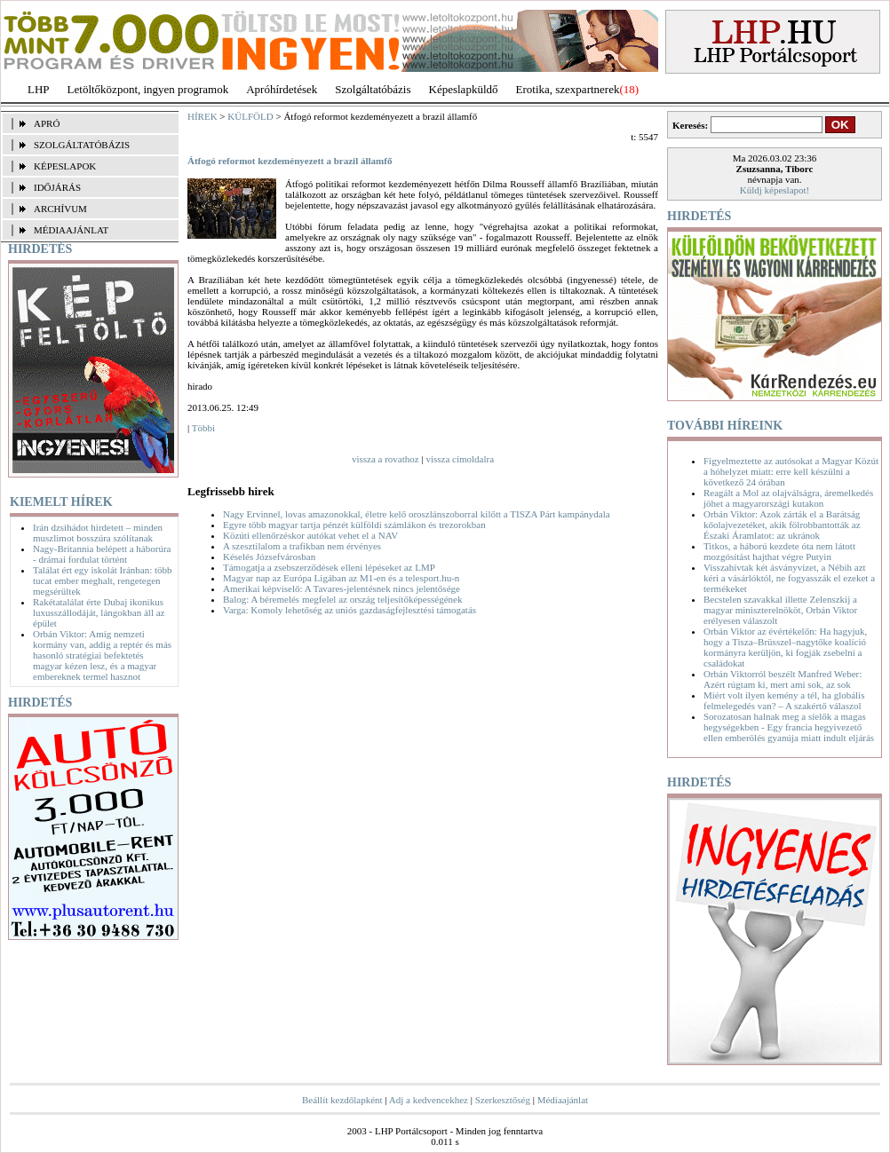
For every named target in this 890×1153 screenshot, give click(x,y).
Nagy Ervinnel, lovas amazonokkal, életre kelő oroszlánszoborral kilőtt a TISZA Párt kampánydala (416, 514)
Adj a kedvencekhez (428, 1099)
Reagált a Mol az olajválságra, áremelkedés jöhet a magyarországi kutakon (788, 498)
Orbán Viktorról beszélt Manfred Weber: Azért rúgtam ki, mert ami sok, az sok (782, 679)
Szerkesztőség (502, 1099)
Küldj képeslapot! (775, 190)
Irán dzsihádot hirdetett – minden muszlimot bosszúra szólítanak (98, 532)
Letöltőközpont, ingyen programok (148, 89)
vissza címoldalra (459, 459)
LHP (39, 89)
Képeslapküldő (463, 89)
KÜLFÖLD (250, 116)
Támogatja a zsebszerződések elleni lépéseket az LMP (329, 567)
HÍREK (202, 116)
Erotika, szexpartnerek (568, 89)
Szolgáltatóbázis (372, 89)
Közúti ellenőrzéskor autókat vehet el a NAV (310, 535)
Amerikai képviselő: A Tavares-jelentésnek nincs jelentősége (341, 588)
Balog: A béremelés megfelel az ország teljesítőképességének (342, 599)
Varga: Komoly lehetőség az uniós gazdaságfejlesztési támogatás (349, 609)
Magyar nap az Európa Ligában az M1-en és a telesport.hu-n (341, 578)
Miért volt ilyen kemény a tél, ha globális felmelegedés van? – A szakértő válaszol (783, 700)
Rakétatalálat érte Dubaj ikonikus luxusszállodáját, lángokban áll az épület (98, 612)
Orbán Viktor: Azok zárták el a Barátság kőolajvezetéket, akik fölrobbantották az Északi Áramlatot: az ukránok (782, 525)
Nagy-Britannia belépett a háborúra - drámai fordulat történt (102, 554)
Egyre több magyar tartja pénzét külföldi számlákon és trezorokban (354, 524)
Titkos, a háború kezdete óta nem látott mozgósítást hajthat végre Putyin (779, 551)
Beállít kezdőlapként (342, 1099)
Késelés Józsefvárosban (269, 556)
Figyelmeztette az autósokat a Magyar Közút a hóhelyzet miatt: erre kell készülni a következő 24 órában (790, 471)
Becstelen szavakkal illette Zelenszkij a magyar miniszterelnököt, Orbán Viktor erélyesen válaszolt (780, 610)
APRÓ (47, 123)
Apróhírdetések (281, 89)
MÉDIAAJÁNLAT (71, 230)
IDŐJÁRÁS (57, 187)
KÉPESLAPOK (65, 166)
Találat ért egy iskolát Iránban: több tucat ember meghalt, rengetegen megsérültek (102, 580)
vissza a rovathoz (385, 459)
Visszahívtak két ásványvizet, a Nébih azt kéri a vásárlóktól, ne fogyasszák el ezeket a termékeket (789, 578)
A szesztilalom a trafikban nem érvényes (302, 546)
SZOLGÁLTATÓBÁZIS (82, 144)
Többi (203, 428)
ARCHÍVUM (60, 208)
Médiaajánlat (562, 1099)
